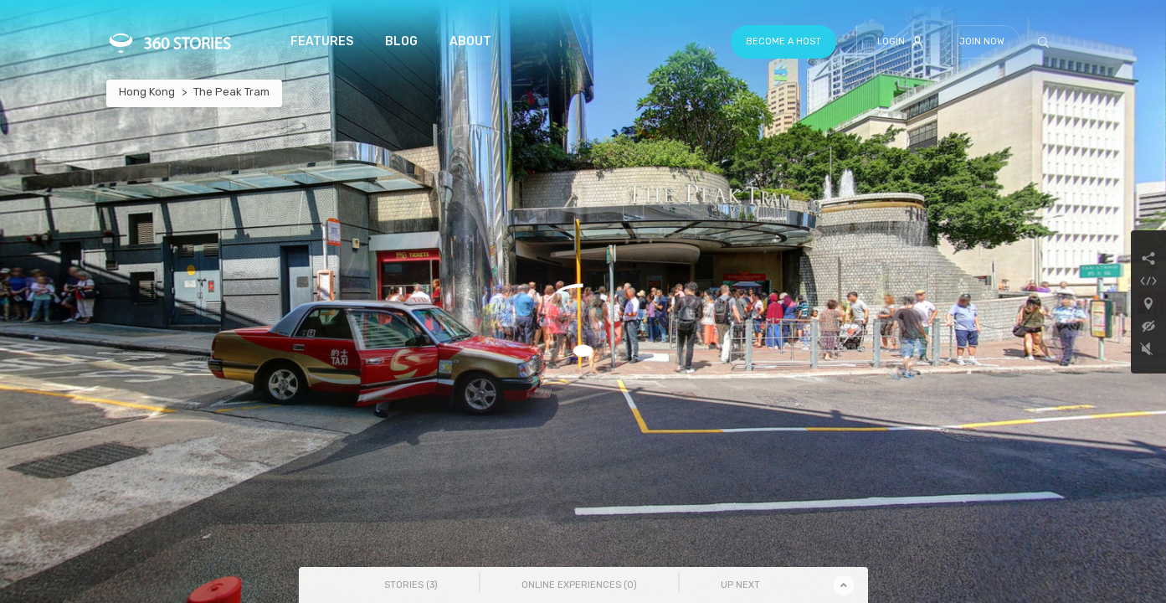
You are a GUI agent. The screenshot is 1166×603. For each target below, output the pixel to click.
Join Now (981, 41)
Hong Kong (147, 91)
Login (900, 42)
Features (321, 41)
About (470, 41)
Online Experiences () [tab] (579, 585)
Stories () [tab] (411, 585)
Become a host (783, 41)
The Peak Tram (231, 91)
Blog (401, 41)
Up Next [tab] (740, 585)
